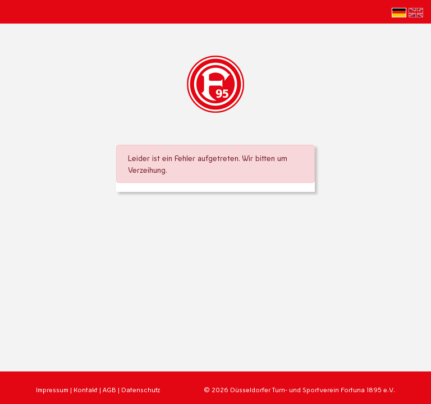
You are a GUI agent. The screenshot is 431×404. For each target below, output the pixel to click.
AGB (109, 389)
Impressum (52, 389)
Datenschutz (140, 389)
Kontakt (86, 389)
